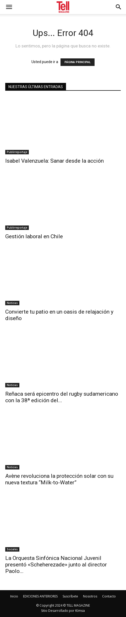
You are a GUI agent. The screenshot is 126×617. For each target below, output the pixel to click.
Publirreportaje (17, 152)
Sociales (12, 549)
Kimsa (80, 611)
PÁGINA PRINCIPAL (77, 62)
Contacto (109, 596)
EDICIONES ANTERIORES (40, 596)
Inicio (14, 596)
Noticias (12, 303)
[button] (118, 7)
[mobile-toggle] (9, 7)
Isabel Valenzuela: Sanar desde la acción (54, 161)
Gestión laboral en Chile (34, 236)
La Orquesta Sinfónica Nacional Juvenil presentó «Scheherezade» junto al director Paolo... (56, 564)
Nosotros (90, 596)
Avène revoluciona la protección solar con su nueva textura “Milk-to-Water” (59, 479)
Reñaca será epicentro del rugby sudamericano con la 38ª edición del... (61, 397)
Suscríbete (70, 596)
